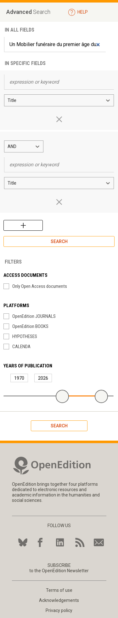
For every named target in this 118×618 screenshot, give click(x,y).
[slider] (62, 396)
